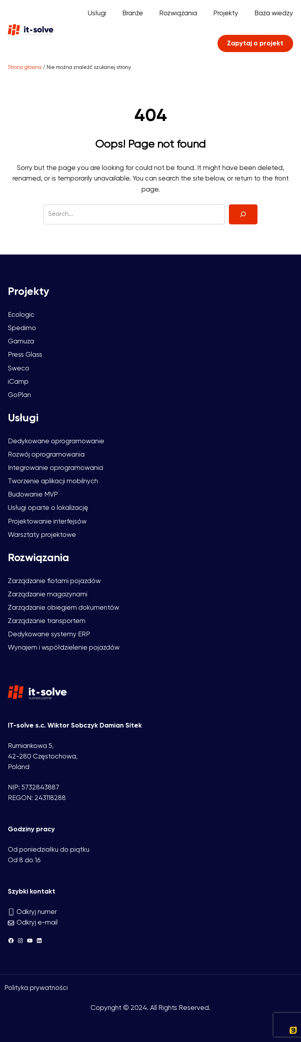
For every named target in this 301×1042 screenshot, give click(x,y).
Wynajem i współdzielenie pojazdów (64, 648)
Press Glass (25, 355)
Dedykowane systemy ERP (49, 634)
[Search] (243, 214)
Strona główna (25, 67)
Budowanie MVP (33, 494)
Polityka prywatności (36, 988)
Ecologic (21, 315)
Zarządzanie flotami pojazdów (54, 581)
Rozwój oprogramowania (46, 454)
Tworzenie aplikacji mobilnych (53, 481)
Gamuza (21, 341)
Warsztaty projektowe (42, 535)
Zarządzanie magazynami (47, 594)
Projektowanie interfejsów (47, 521)
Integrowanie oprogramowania (55, 468)
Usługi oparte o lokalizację (48, 508)
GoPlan (19, 395)
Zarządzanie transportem (46, 621)
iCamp (18, 382)
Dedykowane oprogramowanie (56, 441)
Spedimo (22, 328)
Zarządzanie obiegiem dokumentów (63, 608)
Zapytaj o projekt (255, 43)
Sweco (18, 368)
